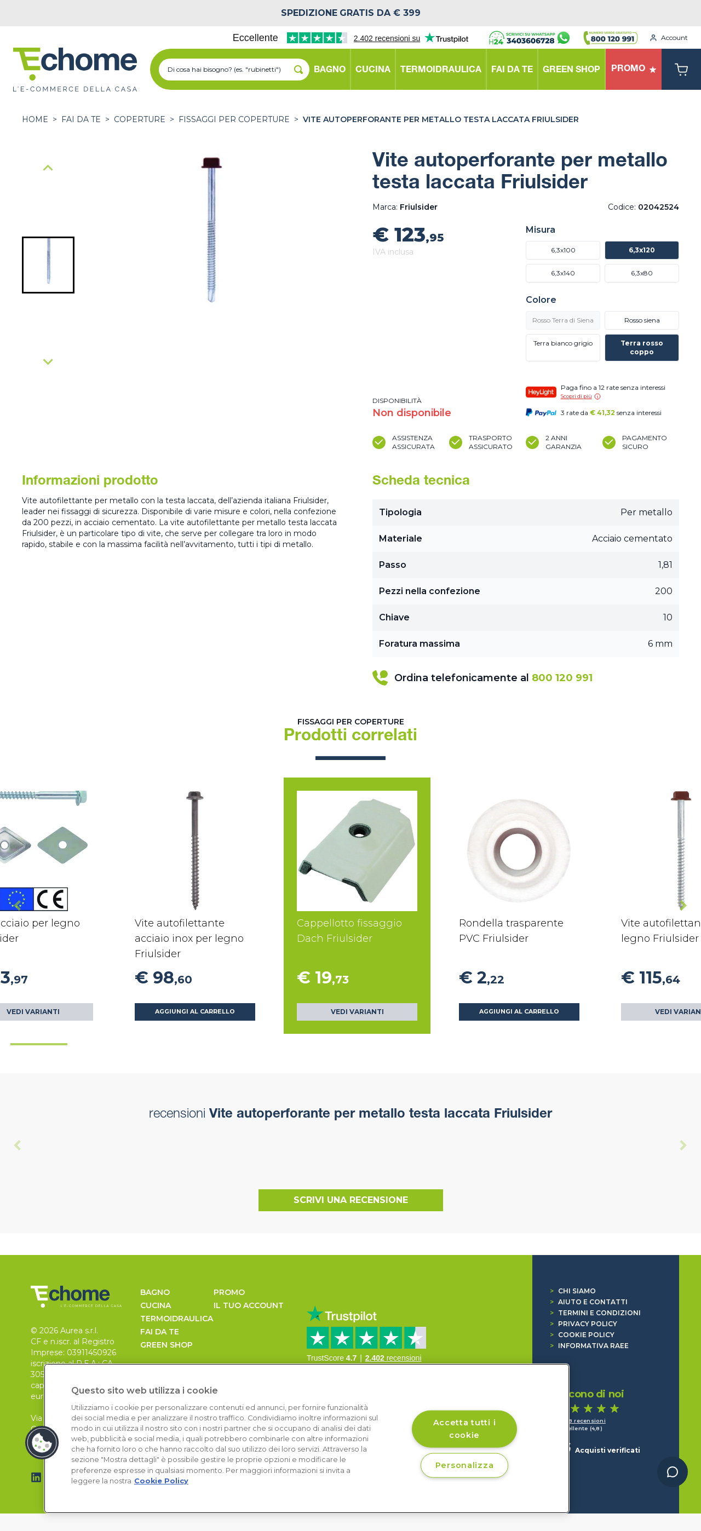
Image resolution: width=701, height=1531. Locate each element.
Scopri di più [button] (581, 396)
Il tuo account (249, 1305)
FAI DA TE (81, 119)
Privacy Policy (583, 1324)
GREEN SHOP (166, 1345)
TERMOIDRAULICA (176, 1318)
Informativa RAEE (589, 1346)
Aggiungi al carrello (195, 1011)
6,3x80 (642, 273)
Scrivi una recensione (351, 1200)
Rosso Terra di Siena (563, 320)
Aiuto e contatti (589, 1302)
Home (35, 119)
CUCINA (155, 1305)
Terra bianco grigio (563, 343)
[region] (307, 1438)
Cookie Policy (582, 1335)
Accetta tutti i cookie (464, 1428)
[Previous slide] (48, 168)
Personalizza (464, 1465)
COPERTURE (139, 119)
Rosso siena (642, 320)
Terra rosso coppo (641, 347)
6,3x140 (563, 273)
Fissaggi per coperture (234, 119)
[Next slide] (48, 361)
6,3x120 (642, 250)
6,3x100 (563, 250)
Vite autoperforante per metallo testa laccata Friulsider (441, 119)
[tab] (38, 1044)
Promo (229, 1292)
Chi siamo (573, 1291)
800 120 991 (562, 678)
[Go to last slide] (17, 905)
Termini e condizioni (595, 1313)
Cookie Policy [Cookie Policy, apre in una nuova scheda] (161, 1481)
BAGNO (155, 1292)
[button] (48, 265)
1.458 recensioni (582, 1421)
